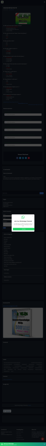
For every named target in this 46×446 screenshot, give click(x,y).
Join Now (24, 229)
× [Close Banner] (44, 444)
